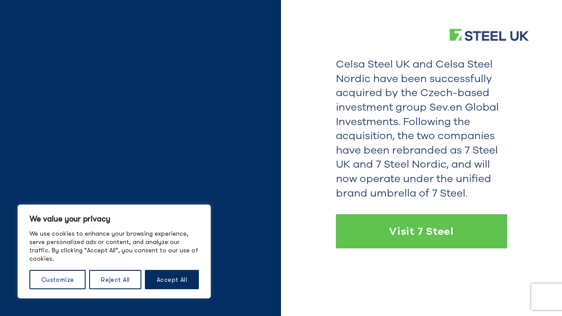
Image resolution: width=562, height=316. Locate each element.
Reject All (115, 279)
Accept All (172, 279)
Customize (57, 279)
